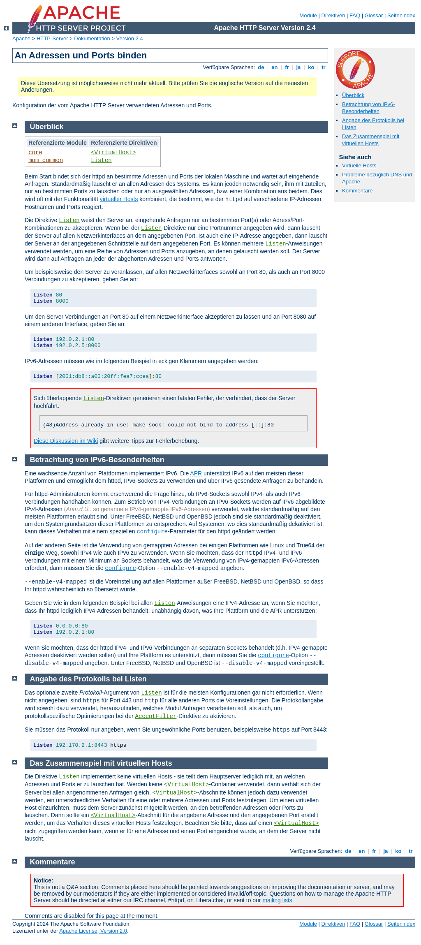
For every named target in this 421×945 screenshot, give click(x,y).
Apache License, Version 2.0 (93, 931)
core (35, 152)
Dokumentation (92, 38)
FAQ (354, 15)
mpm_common (45, 160)
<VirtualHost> (113, 152)
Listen (101, 160)
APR (196, 473)
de (261, 67)
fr (287, 67)
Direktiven (333, 15)
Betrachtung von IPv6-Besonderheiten (368, 107)
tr (323, 67)
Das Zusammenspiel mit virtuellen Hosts (370, 139)
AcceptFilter (155, 716)
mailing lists (277, 900)
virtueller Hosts (119, 199)
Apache (21, 38)
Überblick (353, 95)
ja (298, 67)
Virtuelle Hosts (359, 165)
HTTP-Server (52, 38)
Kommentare (357, 191)
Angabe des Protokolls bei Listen (88, 679)
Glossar (374, 15)
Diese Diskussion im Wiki (66, 441)
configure (152, 531)
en (274, 67)
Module (308, 15)
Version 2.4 (129, 38)
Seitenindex (401, 15)
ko (311, 67)
